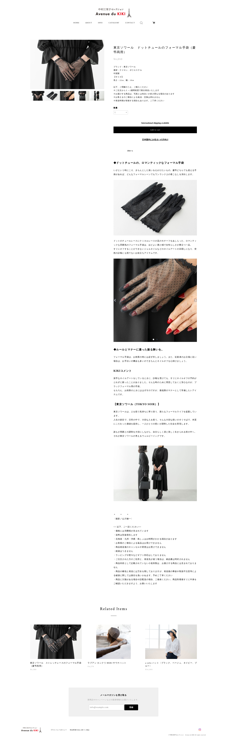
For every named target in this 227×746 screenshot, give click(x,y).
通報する (130, 151)
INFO (100, 23)
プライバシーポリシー (59, 730)
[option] (67, 64)
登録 (131, 707)
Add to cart (155, 130)
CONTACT (130, 23)
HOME (76, 23)
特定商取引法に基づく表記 (79, 730)
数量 (116, 108)
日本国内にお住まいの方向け (155, 140)
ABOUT (88, 23)
